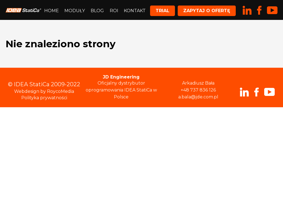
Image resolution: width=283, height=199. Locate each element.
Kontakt (135, 10)
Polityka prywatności (44, 97)
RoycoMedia (60, 91)
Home (51, 10)
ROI (114, 10)
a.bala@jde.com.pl (198, 97)
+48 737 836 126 (198, 90)
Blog (97, 10)
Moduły (74, 10)
